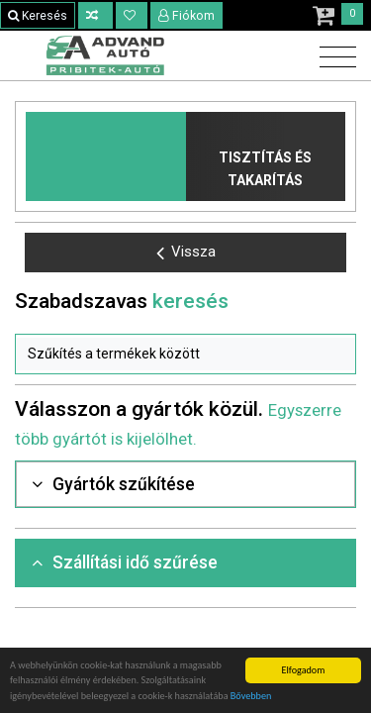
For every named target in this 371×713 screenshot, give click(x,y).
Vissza (186, 252)
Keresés (37, 16)
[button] (185, 354)
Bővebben (251, 695)
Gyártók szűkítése (113, 484)
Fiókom (187, 16)
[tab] (185, 484)
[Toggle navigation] (333, 58)
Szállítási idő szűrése (125, 563)
